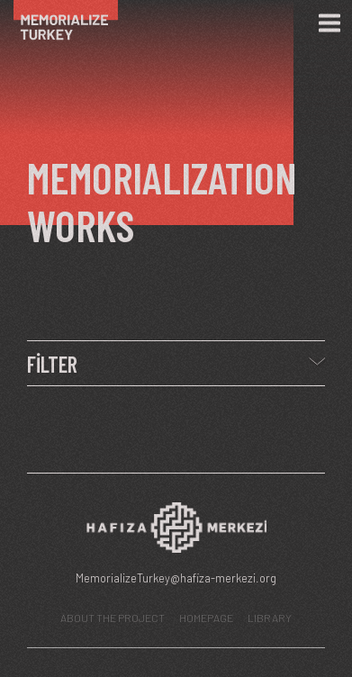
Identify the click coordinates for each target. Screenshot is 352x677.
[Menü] (329, 23)
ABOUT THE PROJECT (112, 617)
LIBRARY (270, 617)
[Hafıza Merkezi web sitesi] (176, 532)
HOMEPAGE (206, 617)
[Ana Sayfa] (74, 23)
